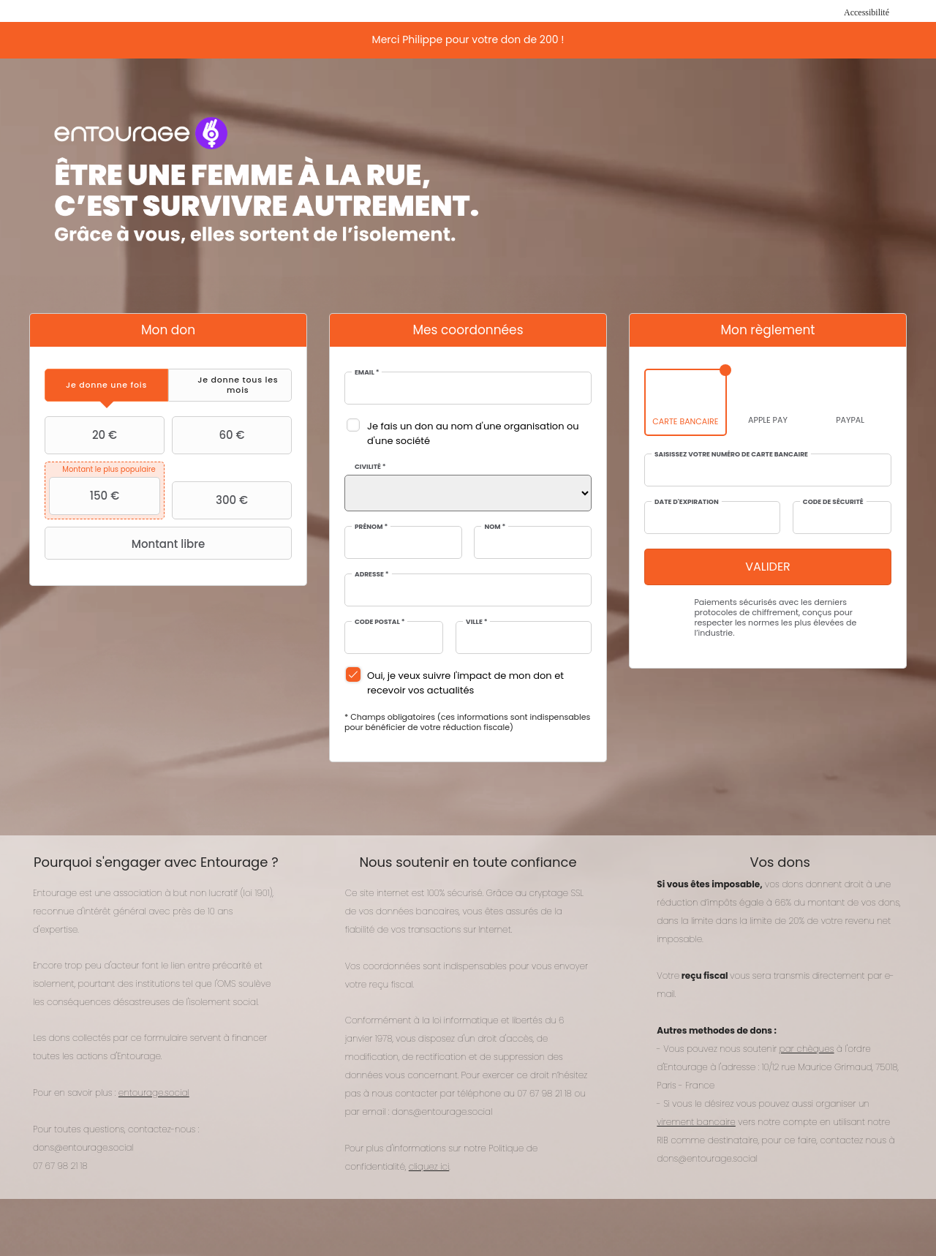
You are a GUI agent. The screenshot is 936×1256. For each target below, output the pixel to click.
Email (367, 373)
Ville (476, 622)
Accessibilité (866, 12)
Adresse (372, 575)
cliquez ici (429, 1166)
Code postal (379, 622)
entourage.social (153, 1092)
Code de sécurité (833, 502)
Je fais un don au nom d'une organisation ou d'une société (473, 433)
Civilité (370, 467)
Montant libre (126, 543)
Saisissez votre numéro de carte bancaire (731, 455)
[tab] (106, 385)
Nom (494, 527)
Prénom (371, 527)
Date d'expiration (686, 502)
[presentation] (106, 385)
